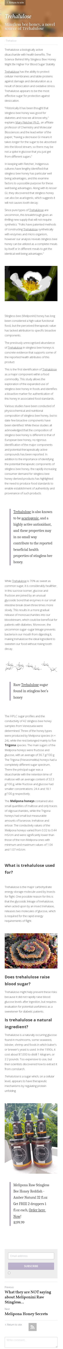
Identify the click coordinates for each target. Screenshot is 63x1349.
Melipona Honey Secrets (26, 1296)
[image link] (31, 284)
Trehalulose (12, 71)
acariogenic (30, 519)
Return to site (15, 2)
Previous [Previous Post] (9, 1268)
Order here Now (34, 1198)
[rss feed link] (33, 1309)
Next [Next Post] (7, 1290)
